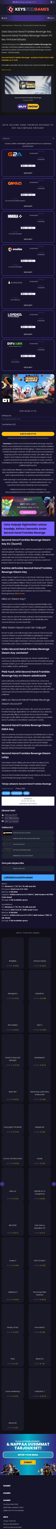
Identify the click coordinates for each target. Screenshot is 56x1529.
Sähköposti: (6, 415)
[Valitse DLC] (28, 138)
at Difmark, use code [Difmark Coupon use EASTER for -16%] (24, 2)
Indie (26, 793)
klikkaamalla (20, 593)
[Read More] (28, 69)
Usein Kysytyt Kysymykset (13, 1510)
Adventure (16, 793)
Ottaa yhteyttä (9, 1521)
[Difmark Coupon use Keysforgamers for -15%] (28, 506)
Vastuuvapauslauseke (12, 1527)
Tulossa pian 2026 (10, 1504)
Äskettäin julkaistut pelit (13, 1507)
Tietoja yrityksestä (11, 1524)
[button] (2, 1184)
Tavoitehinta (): (9, 424)
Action (6, 793)
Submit (28, 1462)
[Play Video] (28, 388)
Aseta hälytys (28, 434)
